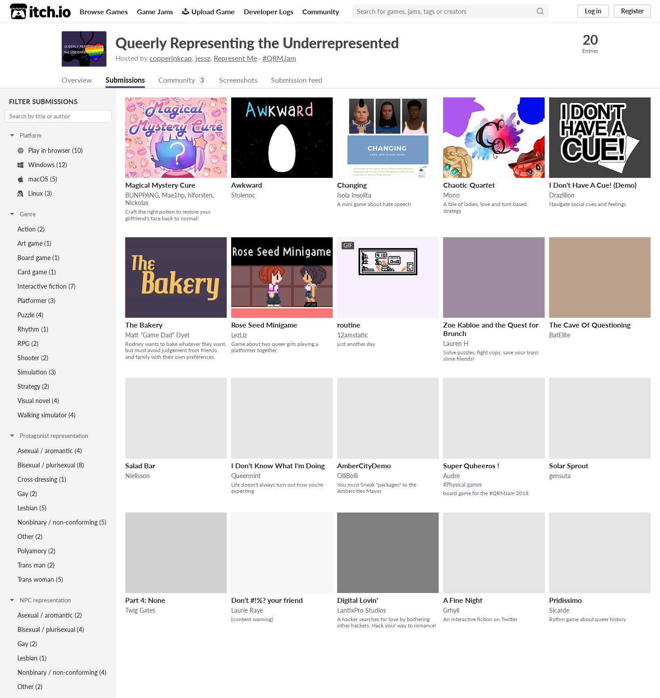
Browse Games (104, 11)
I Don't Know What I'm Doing (278, 466)
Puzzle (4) (30, 315)
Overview (77, 80)
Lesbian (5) (32, 508)
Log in (593, 11)
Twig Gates (140, 610)
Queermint (246, 476)
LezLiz (239, 335)
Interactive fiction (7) (46, 286)
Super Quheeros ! (471, 466)
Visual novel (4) (38, 401)
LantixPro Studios (361, 610)
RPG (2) (27, 344)
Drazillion (562, 195)
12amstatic (352, 335)
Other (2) (29, 537)
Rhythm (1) (32, 329)
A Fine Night (462, 600)
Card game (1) (36, 272)
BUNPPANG (142, 195)
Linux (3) (34, 194)
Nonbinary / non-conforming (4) (61, 673)
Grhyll (451, 610)
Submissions (125, 80)
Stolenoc (243, 195)
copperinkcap (170, 58)
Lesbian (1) (32, 658)
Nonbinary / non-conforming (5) (61, 522)
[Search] (540, 11)
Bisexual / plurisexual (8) (50, 465)
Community (320, 11)
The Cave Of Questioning (589, 325)
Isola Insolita (354, 195)
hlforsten (200, 195)
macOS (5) (37, 179)
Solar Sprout (568, 466)
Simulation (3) (36, 372)
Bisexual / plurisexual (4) (50, 630)
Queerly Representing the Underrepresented (257, 42)
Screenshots (238, 80)
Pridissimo (565, 600)
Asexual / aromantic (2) (49, 615)
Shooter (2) (32, 358)
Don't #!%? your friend (267, 600)
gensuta (560, 476)
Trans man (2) (36, 565)
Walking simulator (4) (46, 415)
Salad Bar (140, 466)
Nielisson (137, 476)
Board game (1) (38, 258)
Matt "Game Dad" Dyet (157, 335)
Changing (352, 185)
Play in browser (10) (50, 151)
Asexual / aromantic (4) (49, 451)
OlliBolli (347, 476)
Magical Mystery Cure (160, 185)
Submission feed (296, 80)
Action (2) (31, 229)
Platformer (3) (36, 301)
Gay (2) (27, 494)
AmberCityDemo (364, 466)
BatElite (559, 335)
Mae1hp (173, 195)
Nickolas (136, 203)
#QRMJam (279, 58)
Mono (451, 195)
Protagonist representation (48, 436)
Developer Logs (268, 11)
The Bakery (143, 325)
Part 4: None (145, 600)
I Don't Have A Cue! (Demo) (592, 185)
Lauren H (456, 344)
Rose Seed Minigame (264, 325)
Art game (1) (34, 244)
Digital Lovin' (357, 600)
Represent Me (235, 58)
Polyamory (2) (36, 551)
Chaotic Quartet (469, 185)
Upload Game (208, 11)
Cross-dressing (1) (41, 480)
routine (348, 325)
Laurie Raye (247, 610)
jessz (202, 58)
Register (632, 11)
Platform (25, 135)
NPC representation (39, 600)
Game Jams (155, 11)
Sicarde (559, 610)
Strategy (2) (33, 387)
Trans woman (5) (40, 580)
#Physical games (462, 485)
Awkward (246, 185)
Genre (22, 214)
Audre (451, 476)
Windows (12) (42, 165)
